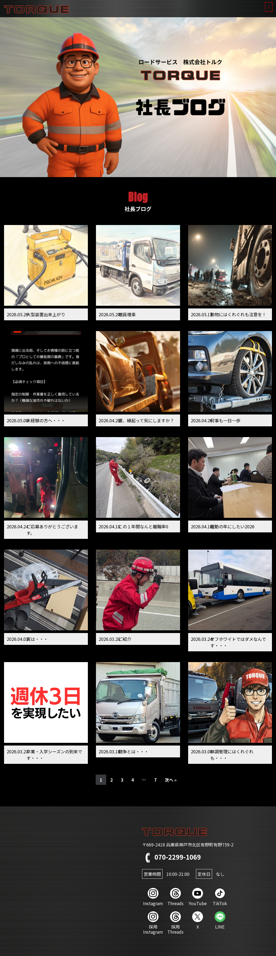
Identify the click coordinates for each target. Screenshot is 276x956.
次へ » (171, 779)
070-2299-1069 (171, 857)
